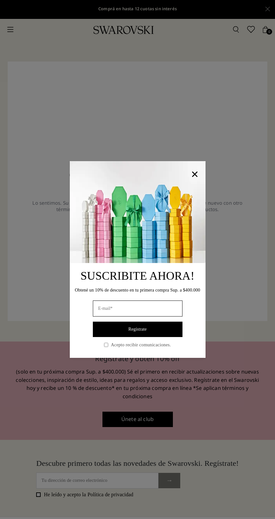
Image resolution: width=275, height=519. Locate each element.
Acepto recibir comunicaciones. (137, 344)
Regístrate (137, 329)
